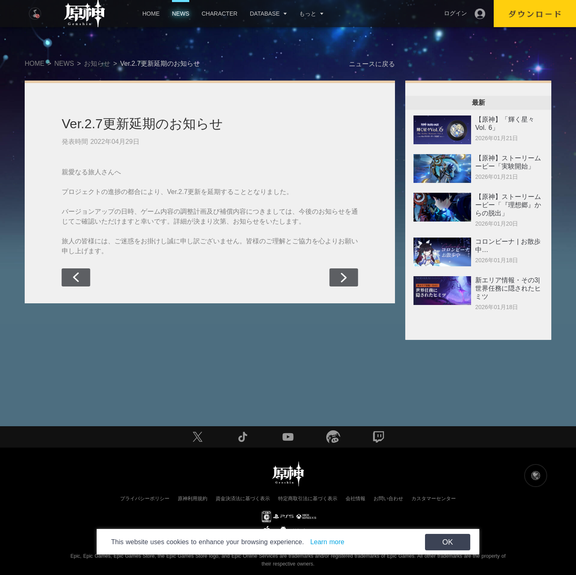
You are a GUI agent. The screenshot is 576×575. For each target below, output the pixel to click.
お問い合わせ (388, 498)
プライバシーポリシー (145, 498)
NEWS (180, 13)
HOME (151, 13)
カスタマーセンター (433, 498)
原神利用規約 (192, 498)
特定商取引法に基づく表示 (307, 498)
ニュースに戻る (372, 63)
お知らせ (97, 63)
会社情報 (355, 498)
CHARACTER (219, 13)
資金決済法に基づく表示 (243, 498)
